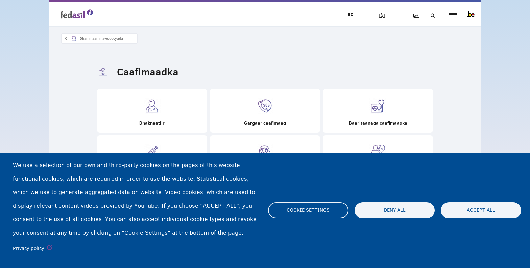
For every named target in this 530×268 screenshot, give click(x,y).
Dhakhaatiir (152, 111)
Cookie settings (308, 210)
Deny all (395, 210)
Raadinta (430, 15)
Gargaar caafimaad (265, 111)
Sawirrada (372, 15)
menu (453, 14)
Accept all (481, 210)
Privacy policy (28, 248)
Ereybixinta (411, 15)
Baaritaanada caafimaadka (378, 111)
